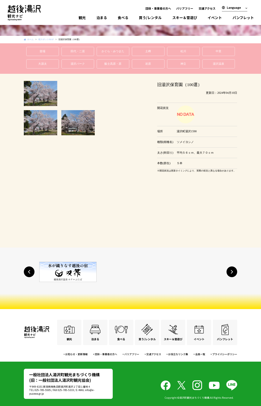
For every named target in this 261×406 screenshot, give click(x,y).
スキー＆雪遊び (184, 17)
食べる (123, 17)
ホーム (30, 39)
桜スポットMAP (46, 39)
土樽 (148, 51)
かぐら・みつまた (113, 51)
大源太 (42, 63)
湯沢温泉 (218, 63)
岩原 (148, 63)
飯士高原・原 (112, 63)
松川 (183, 51)
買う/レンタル (150, 17)
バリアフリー (184, 8)
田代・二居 (78, 51)
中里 (218, 51)
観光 (82, 17)
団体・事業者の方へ (158, 8)
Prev (28, 93)
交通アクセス (207, 8)
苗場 (42, 51)
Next (144, 93)
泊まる (101, 17)
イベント (215, 17)
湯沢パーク (78, 63)
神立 (183, 63)
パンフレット (243, 17)
